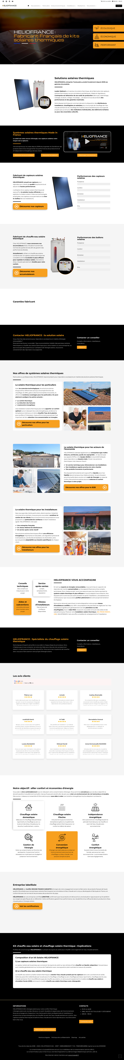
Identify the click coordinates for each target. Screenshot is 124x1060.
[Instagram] (6, 1)
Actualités (82, 1037)
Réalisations (81, 6)
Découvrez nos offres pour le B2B (81, 487)
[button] (87, 142)
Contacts (118, 5)
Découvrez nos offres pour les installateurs (35, 548)
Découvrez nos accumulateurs (27, 272)
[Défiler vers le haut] (120, 1056)
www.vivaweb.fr (73, 1055)
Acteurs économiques (58, 6)
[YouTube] (12, 1)
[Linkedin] (9, 1)
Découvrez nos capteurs (32, 206)
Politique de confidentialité (60, 1037)
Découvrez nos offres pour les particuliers (35, 423)
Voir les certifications (29, 906)
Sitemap (74, 1037)
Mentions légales (44, 1037)
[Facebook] (3, 1)
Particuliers (46, 6)
